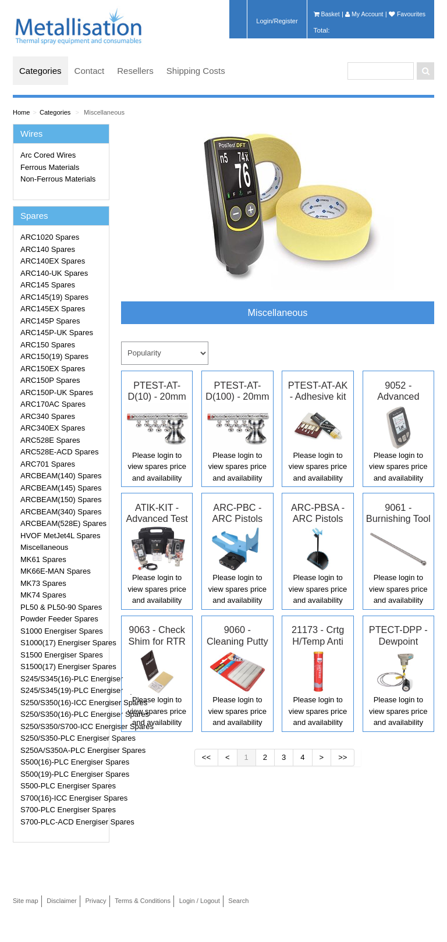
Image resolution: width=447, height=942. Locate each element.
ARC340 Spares (47, 416)
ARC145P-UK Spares (56, 332)
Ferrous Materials (49, 167)
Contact (89, 71)
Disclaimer (62, 900)
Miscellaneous (104, 112)
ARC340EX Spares (52, 428)
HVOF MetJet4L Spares (60, 535)
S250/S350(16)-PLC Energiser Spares (62, 714)
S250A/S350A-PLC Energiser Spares (62, 750)
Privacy (95, 900)
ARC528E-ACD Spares (59, 451)
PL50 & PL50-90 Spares (61, 607)
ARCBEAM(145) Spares (60, 488)
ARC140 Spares (47, 249)
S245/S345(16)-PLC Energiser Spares (62, 678)
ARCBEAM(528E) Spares (62, 523)
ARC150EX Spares (52, 368)
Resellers (135, 71)
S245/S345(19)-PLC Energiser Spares (62, 690)
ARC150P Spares (50, 380)
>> (342, 757)
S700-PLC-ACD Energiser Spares (62, 821)
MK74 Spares (43, 595)
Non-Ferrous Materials (57, 179)
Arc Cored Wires (48, 155)
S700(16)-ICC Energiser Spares (62, 798)
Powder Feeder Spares (59, 618)
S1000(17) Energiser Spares (62, 642)
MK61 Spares (43, 559)
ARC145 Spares (47, 284)
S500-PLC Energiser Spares (62, 785)
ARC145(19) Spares (54, 297)
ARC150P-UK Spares (56, 392)
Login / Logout (199, 900)
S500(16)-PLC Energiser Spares (62, 762)
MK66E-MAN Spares (55, 571)
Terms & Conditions (143, 900)
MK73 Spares (43, 583)
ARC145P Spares (50, 321)
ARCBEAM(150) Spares (60, 499)
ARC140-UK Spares (54, 273)
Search (238, 900)
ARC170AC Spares (53, 404)
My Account (364, 13)
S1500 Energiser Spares (61, 654)
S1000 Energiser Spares (61, 631)
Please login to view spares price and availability (156, 466)
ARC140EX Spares (52, 261)
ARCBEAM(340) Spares (60, 511)
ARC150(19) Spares (54, 356)
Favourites (407, 13)
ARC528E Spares (50, 440)
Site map (25, 900)
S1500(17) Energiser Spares (62, 666)
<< (206, 757)
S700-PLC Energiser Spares (62, 809)
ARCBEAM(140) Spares (60, 475)
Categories (40, 71)
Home (21, 112)
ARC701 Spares (47, 464)
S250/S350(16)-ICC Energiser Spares (62, 702)
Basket (327, 13)
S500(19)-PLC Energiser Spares (62, 774)
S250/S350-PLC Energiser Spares (62, 738)
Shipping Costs (195, 71)
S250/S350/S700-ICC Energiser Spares (62, 726)
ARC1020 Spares (49, 237)
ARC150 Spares (47, 344)
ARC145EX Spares (52, 308)
